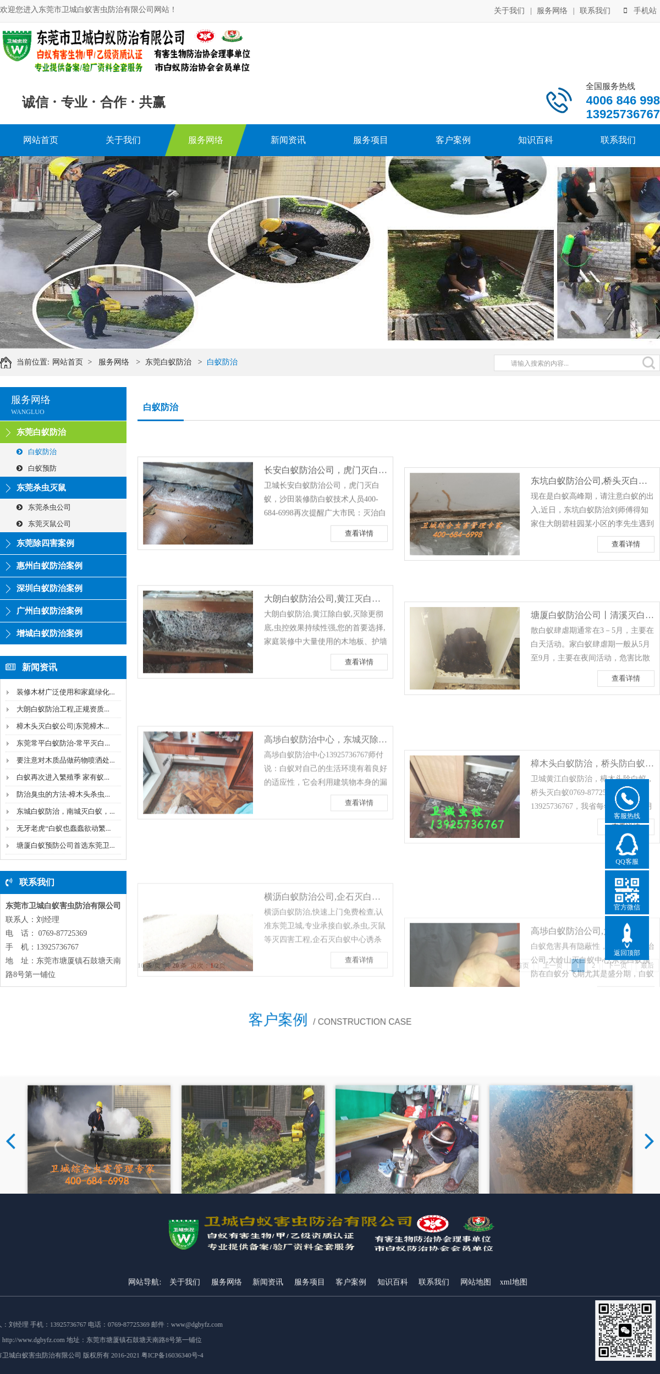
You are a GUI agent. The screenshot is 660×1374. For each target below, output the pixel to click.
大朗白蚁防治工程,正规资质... (62, 709)
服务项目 (370, 140)
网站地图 (475, 1368)
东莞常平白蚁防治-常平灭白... (63, 743)
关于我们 (509, 9)
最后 (647, 965)
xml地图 (513, 1368)
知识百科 (535, 140)
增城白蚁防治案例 (49, 633)
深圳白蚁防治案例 (49, 588)
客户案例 (453, 140)
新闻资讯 (288, 140)
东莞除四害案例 (45, 543)
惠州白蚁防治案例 (49, 565)
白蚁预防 (36, 468)
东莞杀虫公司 (43, 507)
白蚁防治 (231, 362)
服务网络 (552, 9)
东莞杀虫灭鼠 (41, 487)
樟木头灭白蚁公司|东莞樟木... (62, 726)
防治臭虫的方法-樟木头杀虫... (63, 794)
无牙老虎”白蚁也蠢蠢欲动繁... (63, 828)
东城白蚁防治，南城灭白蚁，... (65, 811)
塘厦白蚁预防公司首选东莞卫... (65, 845)
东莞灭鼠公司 (43, 524)
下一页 (617, 965)
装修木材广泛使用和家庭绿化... (65, 692)
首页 (522, 965)
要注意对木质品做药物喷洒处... (65, 760)
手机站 (640, 9)
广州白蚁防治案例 (49, 610)
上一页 (553, 965)
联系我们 (595, 9)
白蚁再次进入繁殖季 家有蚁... (62, 777)
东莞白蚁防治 (178, 362)
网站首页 (40, 140)
